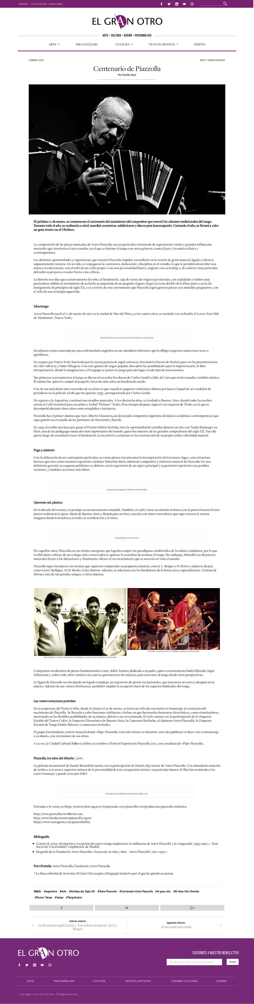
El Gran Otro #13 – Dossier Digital (46, 4)
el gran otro (164, 891)
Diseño (199, 44)
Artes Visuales (216, 60)
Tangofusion (75, 897)
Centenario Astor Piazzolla (137, 891)
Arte (52, 45)
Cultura (122, 45)
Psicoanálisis (86, 44)
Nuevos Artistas (161, 45)
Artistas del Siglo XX (83, 891)
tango (60, 897)
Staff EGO (23, 4)
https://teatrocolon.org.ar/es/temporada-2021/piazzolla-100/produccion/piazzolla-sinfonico (126, 806)
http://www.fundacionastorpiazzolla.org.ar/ (63, 817)
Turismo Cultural (184, 981)
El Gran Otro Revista (187, 891)
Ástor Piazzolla (108, 891)
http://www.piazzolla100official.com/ (58, 813)
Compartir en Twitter (127, 907)
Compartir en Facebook (61, 907)
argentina (51, 891)
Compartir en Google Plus (192, 907)
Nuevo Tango (44, 897)
